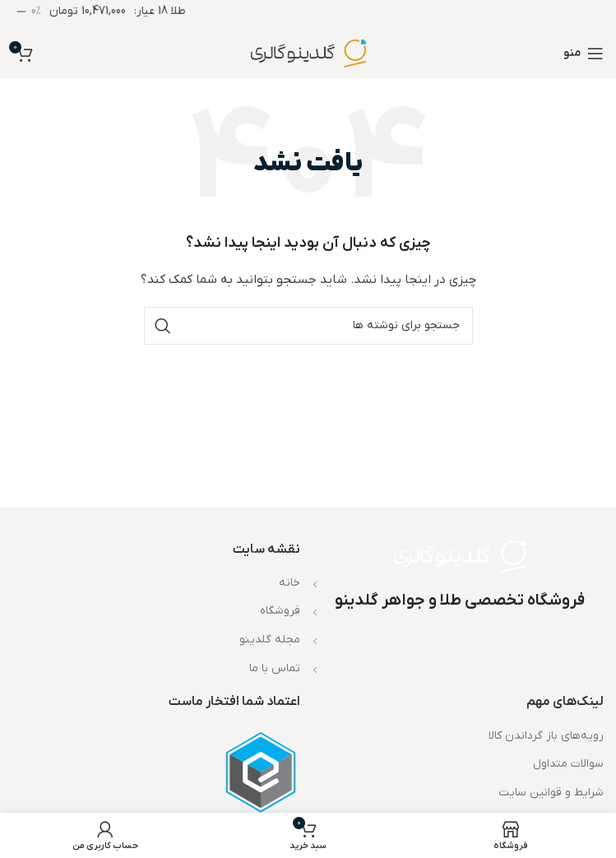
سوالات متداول (568, 764)
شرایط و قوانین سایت (551, 792)
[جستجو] (308, 326)
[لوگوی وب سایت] (308, 53)
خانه (289, 583)
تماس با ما (274, 668)
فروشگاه (280, 611)
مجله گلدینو (269, 639)
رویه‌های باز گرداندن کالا (546, 736)
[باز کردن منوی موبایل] (583, 53)
